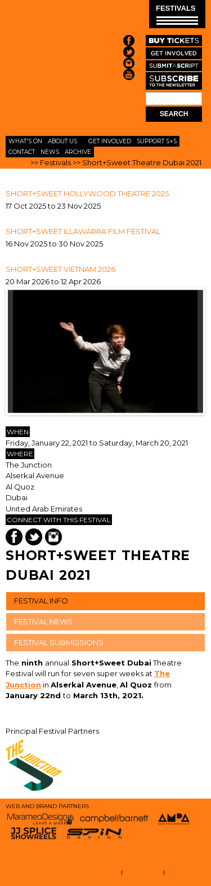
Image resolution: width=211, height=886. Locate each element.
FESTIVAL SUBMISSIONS (59, 642)
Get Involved (109, 141)
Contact (21, 152)
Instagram (53, 536)
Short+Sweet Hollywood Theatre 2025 (87, 193)
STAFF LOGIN (142, 872)
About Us (62, 141)
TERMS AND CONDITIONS (83, 872)
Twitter (33, 536)
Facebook (14, 536)
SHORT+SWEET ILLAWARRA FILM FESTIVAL (83, 231)
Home (17, 162)
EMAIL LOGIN (186, 872)
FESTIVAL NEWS (43, 621)
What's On (25, 141)
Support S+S (157, 141)
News (50, 152)
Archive (78, 152)
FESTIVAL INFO (41, 600)
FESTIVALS (177, 14)
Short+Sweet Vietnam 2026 (60, 269)
